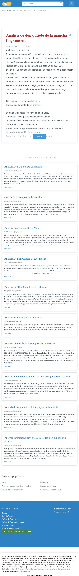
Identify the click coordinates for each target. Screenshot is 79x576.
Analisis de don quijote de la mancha (31, 10)
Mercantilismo (45, 482)
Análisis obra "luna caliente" (12, 490)
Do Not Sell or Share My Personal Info (16, 531)
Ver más (39, 136)
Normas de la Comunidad (11, 525)
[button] (70, 38)
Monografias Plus (8, 10)
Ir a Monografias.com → (64, 509)
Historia (4, 482)
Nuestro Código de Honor (11, 528)
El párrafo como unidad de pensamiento (17, 486)
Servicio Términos (8, 516)
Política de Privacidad (10, 519)
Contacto (5, 513)
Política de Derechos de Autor (13, 522)
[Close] (75, 562)
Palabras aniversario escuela (51, 490)
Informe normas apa (48, 486)
